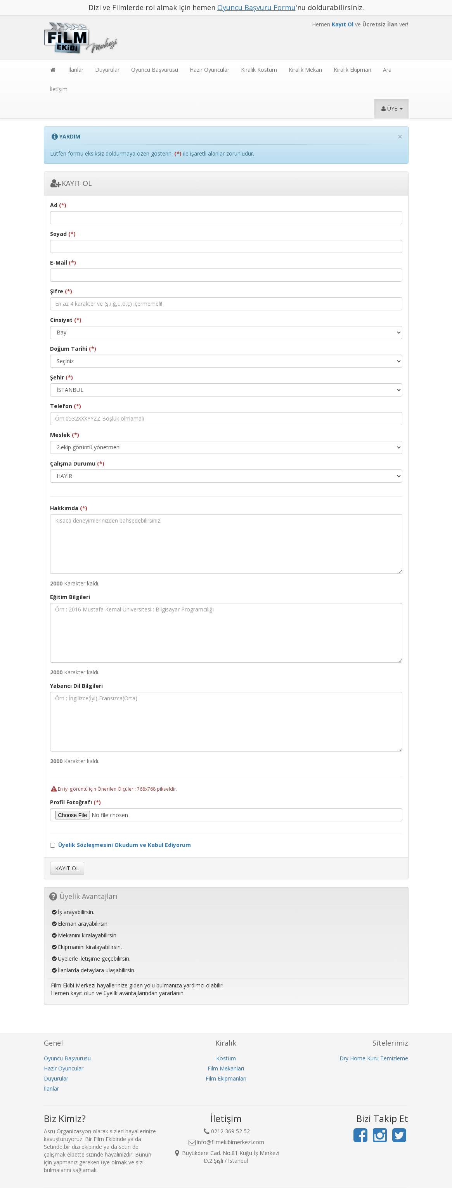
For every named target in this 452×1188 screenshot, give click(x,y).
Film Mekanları (226, 1068)
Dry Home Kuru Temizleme (373, 1058)
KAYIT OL (71, 183)
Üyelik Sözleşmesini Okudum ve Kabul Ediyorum (124, 845)
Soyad (63, 233)
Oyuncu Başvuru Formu (256, 7)
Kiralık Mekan (305, 69)
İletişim (59, 89)
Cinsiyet (65, 320)
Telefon (65, 406)
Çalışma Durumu (77, 463)
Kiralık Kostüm (259, 69)
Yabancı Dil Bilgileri (76, 685)
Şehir (61, 377)
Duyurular (107, 69)
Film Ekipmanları (226, 1078)
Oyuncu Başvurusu (154, 69)
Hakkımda (68, 508)
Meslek (64, 434)
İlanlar (75, 69)
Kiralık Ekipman (352, 69)
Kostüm (226, 1058)
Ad (58, 205)
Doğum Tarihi (73, 348)
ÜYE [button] (391, 108)
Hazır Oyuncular (209, 69)
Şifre (61, 291)
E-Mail (63, 262)
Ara (387, 69)
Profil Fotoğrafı (75, 802)
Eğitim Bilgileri (70, 597)
